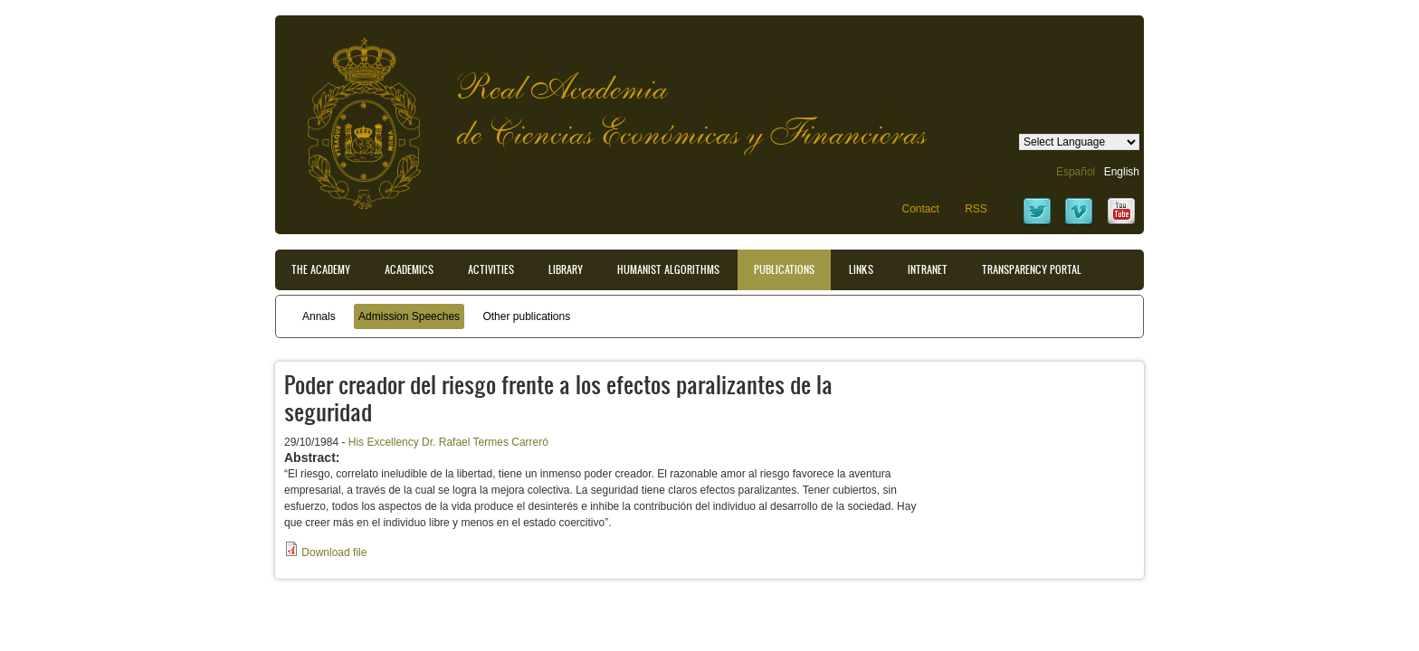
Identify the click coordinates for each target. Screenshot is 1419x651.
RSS (976, 209)
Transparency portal (1031, 269)
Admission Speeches (409, 316)
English (1121, 171)
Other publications (526, 316)
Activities (491, 269)
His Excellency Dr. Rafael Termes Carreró (448, 442)
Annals (319, 316)
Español (1075, 171)
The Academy (320, 269)
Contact (919, 209)
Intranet (928, 269)
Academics (409, 269)
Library (565, 269)
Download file (334, 552)
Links (861, 269)
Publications (784, 269)
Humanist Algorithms (668, 269)
